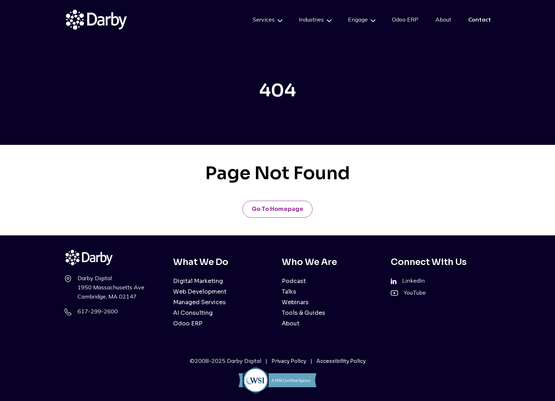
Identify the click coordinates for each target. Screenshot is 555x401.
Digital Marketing (198, 281)
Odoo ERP (405, 19)
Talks (289, 291)
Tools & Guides (303, 313)
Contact (479, 19)
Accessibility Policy (341, 361)
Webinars (295, 302)
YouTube (415, 292)
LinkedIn (413, 280)
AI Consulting (193, 313)
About (443, 19)
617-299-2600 (98, 311)
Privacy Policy (288, 361)
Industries (311, 19)
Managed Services (199, 302)
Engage (358, 19)
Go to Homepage (277, 209)
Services (264, 19)
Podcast (294, 281)
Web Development (200, 291)
